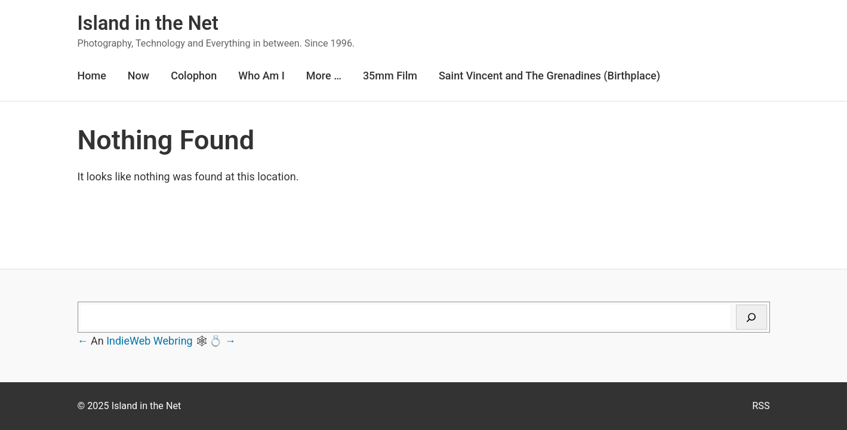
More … (323, 75)
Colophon (194, 75)
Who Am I (261, 75)
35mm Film (390, 75)
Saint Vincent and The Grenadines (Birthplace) (549, 75)
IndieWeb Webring (149, 340)
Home (92, 75)
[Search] (751, 317)
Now (138, 75)
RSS (760, 405)
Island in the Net (148, 23)
